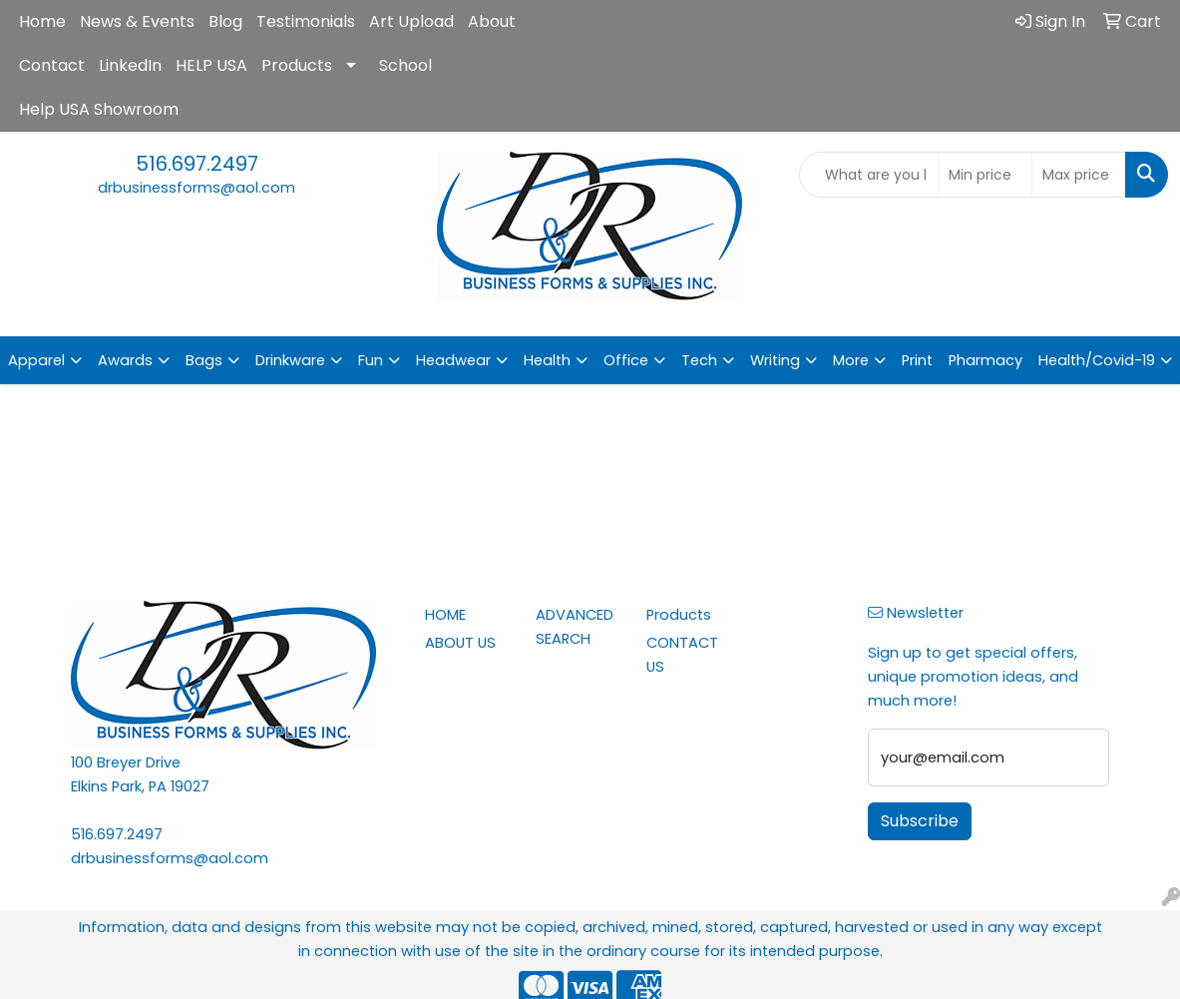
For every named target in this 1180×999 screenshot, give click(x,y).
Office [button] (625, 360)
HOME (445, 615)
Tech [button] (699, 360)
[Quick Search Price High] (1078, 175)
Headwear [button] (453, 360)
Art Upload (411, 21)
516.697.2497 (197, 164)
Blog (225, 21)
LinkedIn (130, 65)
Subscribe (920, 820)
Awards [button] (125, 360)
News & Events (137, 21)
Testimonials (305, 21)
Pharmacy (985, 360)
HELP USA (211, 65)
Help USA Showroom (99, 109)
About (492, 21)
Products (296, 65)
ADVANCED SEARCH (574, 627)
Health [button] (547, 360)
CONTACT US (682, 655)
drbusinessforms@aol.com (196, 188)
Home (42, 21)
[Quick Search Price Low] (985, 175)
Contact (52, 65)
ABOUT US (460, 643)
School (405, 65)
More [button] (851, 360)
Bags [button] (204, 360)
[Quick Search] (869, 175)
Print (917, 360)
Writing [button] (775, 360)
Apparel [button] (36, 360)
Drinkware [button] (290, 360)
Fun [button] (370, 360)
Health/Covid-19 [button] (1096, 360)
